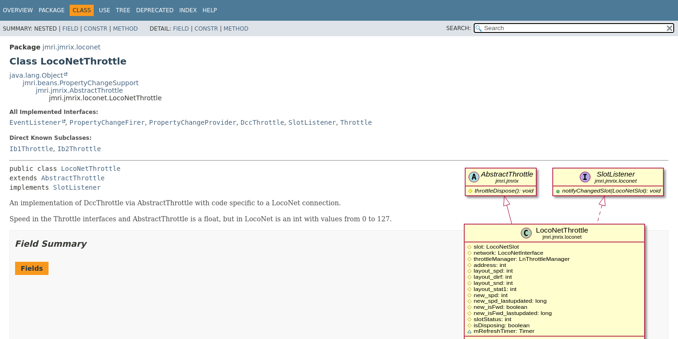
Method (125, 28)
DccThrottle (262, 122)
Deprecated (155, 10)
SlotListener (312, 122)
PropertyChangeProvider (192, 122)
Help (209, 10)
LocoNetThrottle (91, 168)
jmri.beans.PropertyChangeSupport (81, 83)
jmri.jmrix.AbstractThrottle (79, 90)
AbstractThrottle (73, 178)
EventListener (35, 122)
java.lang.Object (36, 75)
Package (52, 10)
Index (188, 10)
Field (70, 28)
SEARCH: (458, 28)
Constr (95, 28)
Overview (18, 10)
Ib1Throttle (31, 149)
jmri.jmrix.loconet (71, 47)
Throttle (356, 122)
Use (104, 10)
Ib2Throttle (79, 149)
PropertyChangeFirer (107, 122)
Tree (123, 10)
